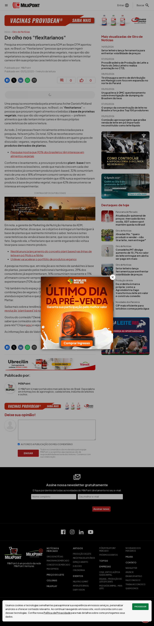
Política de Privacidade (57, 612)
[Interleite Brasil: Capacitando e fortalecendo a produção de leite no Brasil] (77, 313)
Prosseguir (140, 606)
